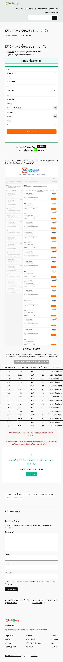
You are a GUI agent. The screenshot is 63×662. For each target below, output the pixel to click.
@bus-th (39, 151)
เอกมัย (8, 498)
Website (8, 573)
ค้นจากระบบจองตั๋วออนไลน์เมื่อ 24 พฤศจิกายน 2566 (31, 362)
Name (8, 554)
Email (8, 563)
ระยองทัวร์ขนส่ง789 (47, 494)
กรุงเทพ (8, 494)
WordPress (34, 656)
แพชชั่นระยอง (18, 498)
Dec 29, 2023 (9, 35)
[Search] (54, 18)
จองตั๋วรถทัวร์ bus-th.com (13, 656)
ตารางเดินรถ (27, 35)
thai (19, 35)
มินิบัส (28, 494)
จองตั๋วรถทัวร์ (18, 494)
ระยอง (35, 494)
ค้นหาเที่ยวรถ (31, 474)
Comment (9, 532)
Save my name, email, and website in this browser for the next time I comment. (31, 583)
